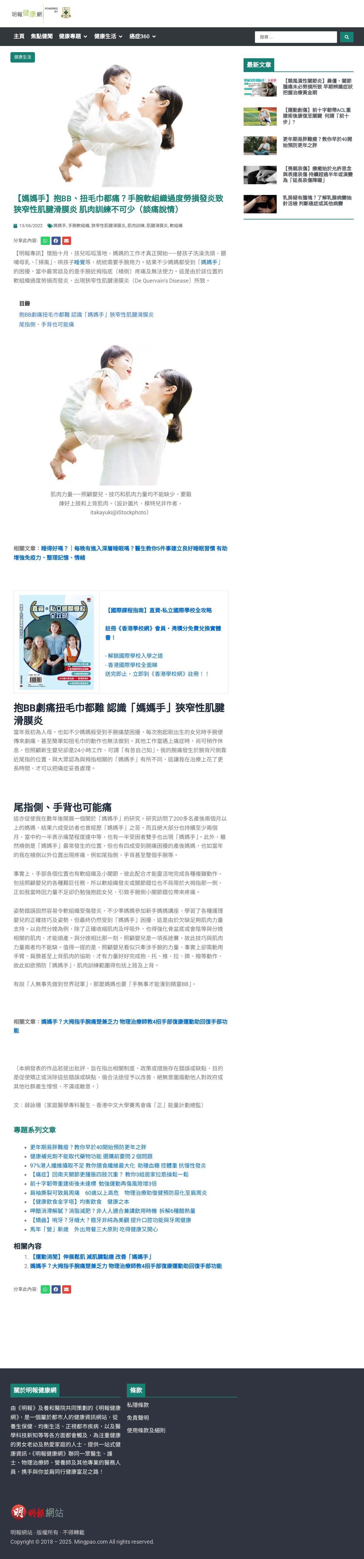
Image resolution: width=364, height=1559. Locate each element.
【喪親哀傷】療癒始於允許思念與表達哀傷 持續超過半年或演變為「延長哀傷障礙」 (318, 174)
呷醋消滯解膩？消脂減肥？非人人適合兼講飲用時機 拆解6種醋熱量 (112, 1211)
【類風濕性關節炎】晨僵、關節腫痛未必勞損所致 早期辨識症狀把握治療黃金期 (318, 87)
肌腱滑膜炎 (157, 225)
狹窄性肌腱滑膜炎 (108, 225)
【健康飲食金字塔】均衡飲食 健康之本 (79, 1202)
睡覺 (79, 262)
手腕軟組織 (78, 225)
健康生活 (22, 57)
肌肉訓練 (136, 225)
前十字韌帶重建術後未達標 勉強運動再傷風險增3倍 (93, 1183)
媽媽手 (59, 225)
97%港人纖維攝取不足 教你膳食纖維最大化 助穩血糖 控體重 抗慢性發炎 (118, 1165)
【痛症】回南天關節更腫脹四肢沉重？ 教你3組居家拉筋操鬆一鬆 (109, 1174)
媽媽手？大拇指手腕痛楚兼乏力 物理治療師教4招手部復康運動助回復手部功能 (126, 1266)
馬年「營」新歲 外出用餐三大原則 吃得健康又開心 (94, 1229)
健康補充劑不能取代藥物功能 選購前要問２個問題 (91, 1156)
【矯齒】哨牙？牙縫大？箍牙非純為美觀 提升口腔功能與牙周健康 (110, 1220)
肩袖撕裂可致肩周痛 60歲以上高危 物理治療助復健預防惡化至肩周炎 (118, 1193)
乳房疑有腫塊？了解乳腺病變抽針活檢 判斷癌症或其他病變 (317, 201)
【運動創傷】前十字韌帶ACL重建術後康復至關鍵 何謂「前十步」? (317, 116)
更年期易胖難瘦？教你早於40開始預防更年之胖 (88, 1147)
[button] (73, 36)
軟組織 (176, 225)
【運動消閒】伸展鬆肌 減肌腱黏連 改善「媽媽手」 (92, 1257)
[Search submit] (347, 37)
